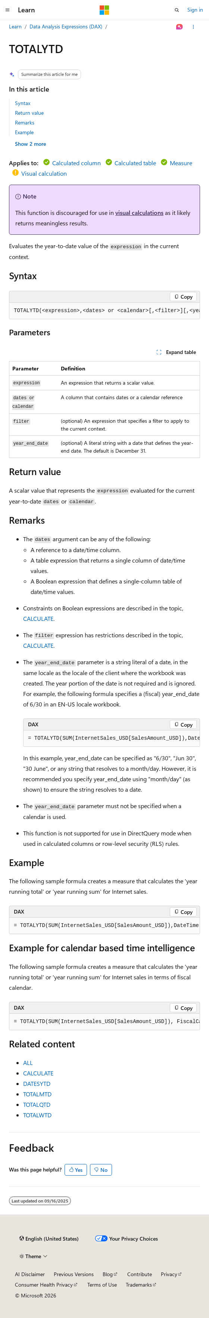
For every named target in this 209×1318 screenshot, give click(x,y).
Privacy (169, 1274)
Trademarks (139, 1284)
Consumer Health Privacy (44, 1284)
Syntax (22, 103)
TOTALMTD (37, 1094)
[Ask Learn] (179, 27)
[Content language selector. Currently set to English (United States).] (49, 1239)
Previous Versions (74, 1274)
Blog (108, 1274)
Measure (181, 163)
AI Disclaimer (30, 1274)
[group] (104, 311)
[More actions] (193, 27)
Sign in (195, 9)
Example (24, 132)
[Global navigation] (7, 10)
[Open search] (176, 10)
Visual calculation (44, 173)
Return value (29, 112)
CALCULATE (38, 618)
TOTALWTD (37, 1115)
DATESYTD (36, 1083)
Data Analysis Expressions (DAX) (65, 26)
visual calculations (139, 212)
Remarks (24, 122)
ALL (28, 1062)
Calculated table (135, 163)
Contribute (139, 1274)
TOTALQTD (36, 1104)
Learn (15, 26)
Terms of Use (102, 1284)
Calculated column (76, 163)
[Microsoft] (104, 10)
